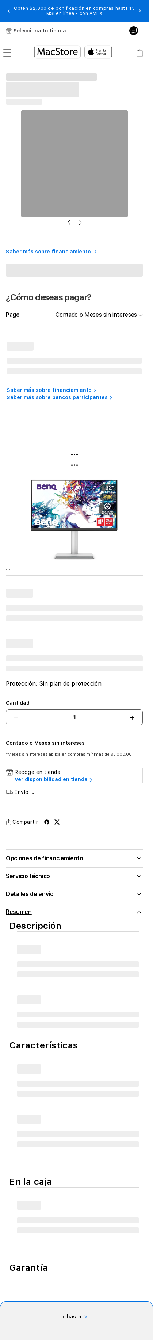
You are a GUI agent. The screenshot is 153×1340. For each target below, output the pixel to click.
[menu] (7, 53)
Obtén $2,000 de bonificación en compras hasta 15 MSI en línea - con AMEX (74, 11)
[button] (8, 11)
